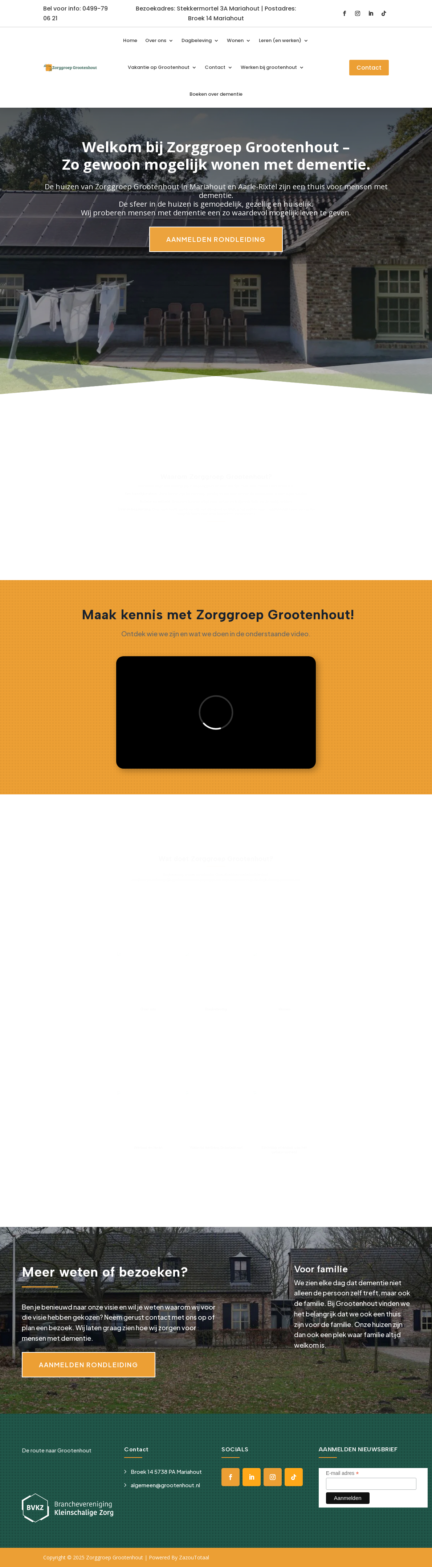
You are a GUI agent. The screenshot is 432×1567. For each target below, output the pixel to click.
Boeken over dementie (216, 94)
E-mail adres (342, 1473)
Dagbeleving (197, 40)
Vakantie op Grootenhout (158, 67)
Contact (215, 67)
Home (130, 40)
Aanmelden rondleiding (216, 239)
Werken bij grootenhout (269, 67)
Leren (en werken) (280, 40)
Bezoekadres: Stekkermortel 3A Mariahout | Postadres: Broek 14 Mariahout (216, 13)
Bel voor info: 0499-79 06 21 (75, 13)
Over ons (155, 40)
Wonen (235, 40)
